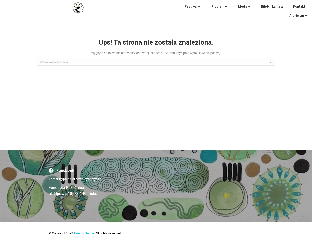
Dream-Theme (84, 233)
